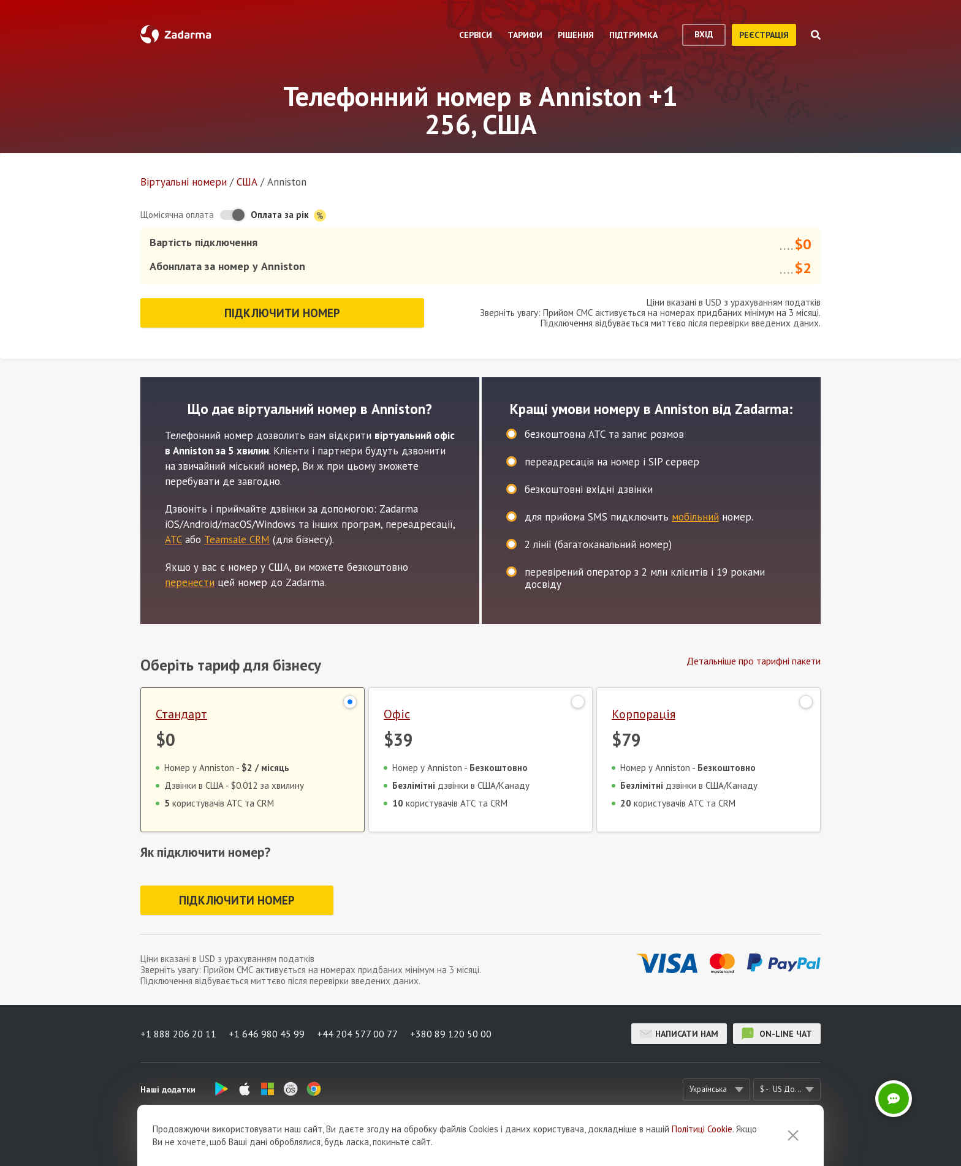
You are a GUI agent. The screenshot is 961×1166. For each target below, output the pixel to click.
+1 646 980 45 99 (267, 1034)
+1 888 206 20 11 (178, 1034)
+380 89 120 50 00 (451, 1034)
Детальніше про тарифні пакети (753, 661)
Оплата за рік (288, 215)
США (247, 182)
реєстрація (764, 34)
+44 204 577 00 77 (357, 1034)
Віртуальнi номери (183, 182)
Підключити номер (282, 313)
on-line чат (777, 1034)
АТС (173, 539)
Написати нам (679, 1034)
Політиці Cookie (702, 1129)
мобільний (695, 517)
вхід (703, 34)
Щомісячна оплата (177, 214)
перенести (190, 582)
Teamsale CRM (237, 539)
